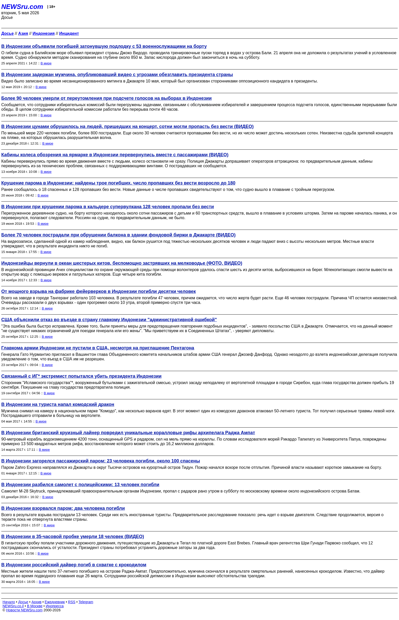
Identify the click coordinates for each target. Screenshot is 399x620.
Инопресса (55, 606)
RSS (71, 602)
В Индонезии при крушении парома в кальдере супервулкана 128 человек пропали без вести (107, 206)
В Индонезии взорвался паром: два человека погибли (63, 508)
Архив (36, 602)
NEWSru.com (22, 6)
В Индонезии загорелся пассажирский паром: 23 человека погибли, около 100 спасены (100, 460)
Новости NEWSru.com (24, 610)
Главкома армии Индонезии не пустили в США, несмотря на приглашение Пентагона (97, 347)
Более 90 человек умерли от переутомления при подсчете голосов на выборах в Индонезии (106, 98)
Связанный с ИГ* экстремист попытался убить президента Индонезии (81, 376)
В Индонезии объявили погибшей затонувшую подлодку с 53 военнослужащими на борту (104, 46)
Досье (23, 602)
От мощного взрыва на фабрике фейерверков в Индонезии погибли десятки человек (98, 291)
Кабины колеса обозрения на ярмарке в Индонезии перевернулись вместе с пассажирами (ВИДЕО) (115, 154)
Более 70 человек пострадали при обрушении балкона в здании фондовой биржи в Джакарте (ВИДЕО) (118, 234)
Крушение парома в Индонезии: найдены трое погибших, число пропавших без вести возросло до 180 (118, 183)
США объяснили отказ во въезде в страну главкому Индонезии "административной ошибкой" (109, 319)
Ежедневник (55, 602)
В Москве (34, 606)
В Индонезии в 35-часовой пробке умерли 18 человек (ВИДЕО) (72, 536)
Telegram (86, 602)
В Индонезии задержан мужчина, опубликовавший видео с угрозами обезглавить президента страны (117, 74)
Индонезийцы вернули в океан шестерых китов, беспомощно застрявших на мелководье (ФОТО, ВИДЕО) (121, 263)
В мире (46, 63)
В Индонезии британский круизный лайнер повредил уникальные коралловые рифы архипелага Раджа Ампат (128, 432)
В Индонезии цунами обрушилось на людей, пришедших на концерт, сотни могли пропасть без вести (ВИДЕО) (127, 126)
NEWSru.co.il (13, 606)
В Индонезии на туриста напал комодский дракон (57, 404)
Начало (9, 602)
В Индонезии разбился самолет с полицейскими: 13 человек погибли (80, 484)
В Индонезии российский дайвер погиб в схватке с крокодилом (73, 564)
